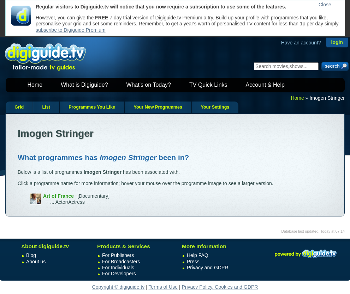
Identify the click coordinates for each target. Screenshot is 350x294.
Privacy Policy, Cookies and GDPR (220, 287)
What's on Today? (148, 85)
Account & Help (265, 85)
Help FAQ (197, 255)
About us (36, 261)
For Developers (119, 273)
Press (193, 261)
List (46, 107)
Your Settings (215, 107)
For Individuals (118, 267)
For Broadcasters (121, 261)
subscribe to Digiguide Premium (71, 30)
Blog (31, 255)
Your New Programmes (158, 107)
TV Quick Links (208, 85)
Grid (19, 107)
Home (35, 85)
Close (325, 4)
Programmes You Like (92, 107)
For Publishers (118, 255)
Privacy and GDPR (207, 267)
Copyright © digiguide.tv (118, 287)
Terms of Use (163, 287)
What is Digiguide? (84, 85)
